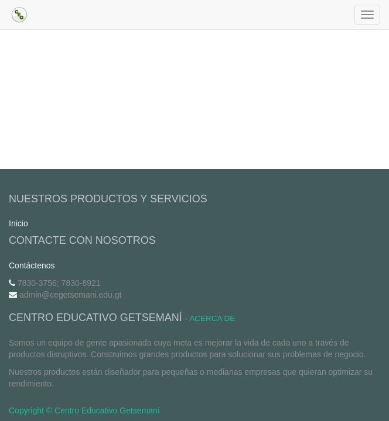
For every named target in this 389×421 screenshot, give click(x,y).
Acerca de (212, 318)
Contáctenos (32, 265)
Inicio (18, 223)
